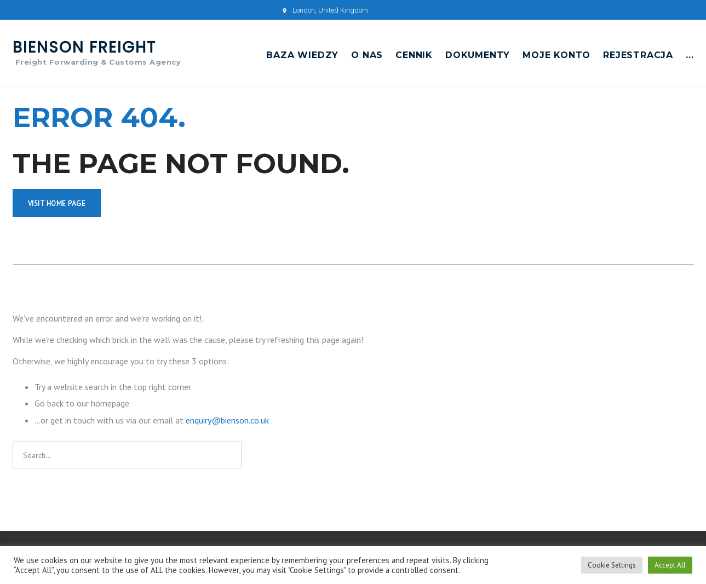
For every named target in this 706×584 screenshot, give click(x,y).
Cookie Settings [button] (612, 565)
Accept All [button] (670, 565)
